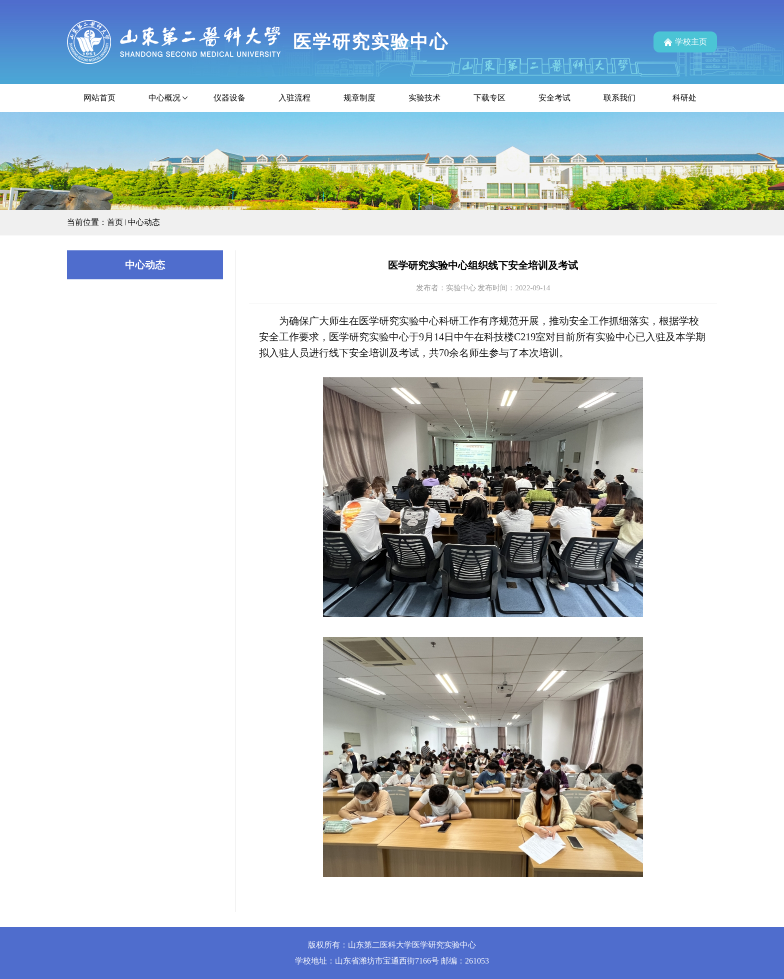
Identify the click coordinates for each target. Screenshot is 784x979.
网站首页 (100, 97)
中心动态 (144, 222)
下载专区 (490, 97)
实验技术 (424, 97)
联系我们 (620, 97)
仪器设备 (230, 97)
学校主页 (691, 41)
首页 (115, 222)
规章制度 (360, 97)
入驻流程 (294, 97)
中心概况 (164, 97)
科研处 (684, 97)
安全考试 (554, 97)
